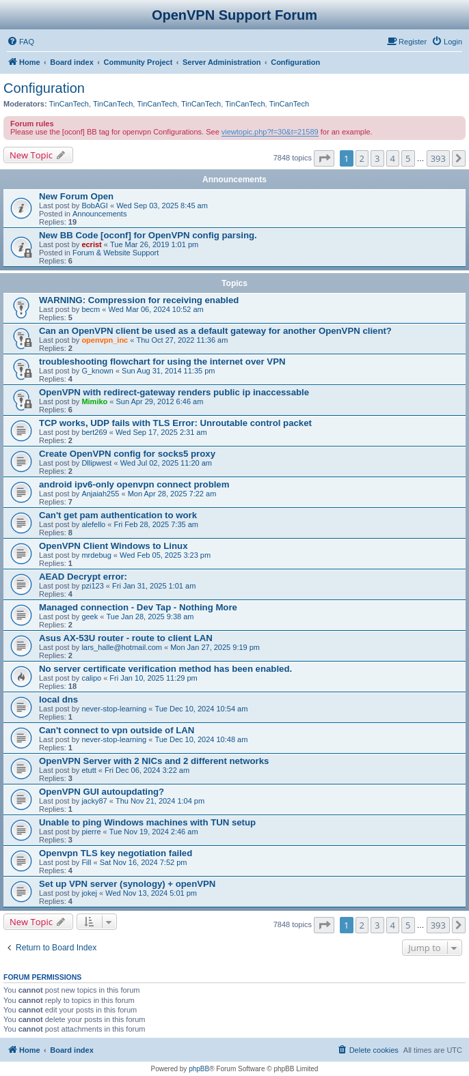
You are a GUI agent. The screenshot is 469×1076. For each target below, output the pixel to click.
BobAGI (94, 205)
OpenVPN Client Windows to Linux (113, 546)
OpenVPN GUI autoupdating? (101, 792)
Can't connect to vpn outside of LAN (116, 730)
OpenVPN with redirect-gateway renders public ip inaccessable (174, 392)
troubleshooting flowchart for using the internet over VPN (162, 361)
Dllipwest (96, 463)
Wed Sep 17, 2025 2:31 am (161, 432)
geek (89, 616)
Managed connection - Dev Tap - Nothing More (138, 607)
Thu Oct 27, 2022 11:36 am (182, 340)
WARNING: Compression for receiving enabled (139, 300)
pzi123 (92, 586)
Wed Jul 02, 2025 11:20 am (166, 463)
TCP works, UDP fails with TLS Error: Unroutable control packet (175, 423)
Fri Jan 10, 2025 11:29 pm (153, 678)
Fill (86, 862)
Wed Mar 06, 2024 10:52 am (156, 309)
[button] (324, 158)
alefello (93, 524)
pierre (90, 831)
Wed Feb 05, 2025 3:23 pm (165, 555)
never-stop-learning (113, 709)
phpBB (199, 1069)
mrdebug (96, 555)
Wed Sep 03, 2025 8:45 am (162, 205)
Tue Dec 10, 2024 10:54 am (201, 709)
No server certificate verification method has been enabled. (165, 669)
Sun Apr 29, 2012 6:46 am (160, 401)
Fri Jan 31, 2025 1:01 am (154, 586)
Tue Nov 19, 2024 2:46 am (153, 831)
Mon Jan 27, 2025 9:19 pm (215, 647)
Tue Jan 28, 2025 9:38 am (149, 616)
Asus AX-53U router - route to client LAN (126, 638)
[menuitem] (20, 41)
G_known (97, 371)
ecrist (91, 244)
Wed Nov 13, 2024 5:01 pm (151, 893)
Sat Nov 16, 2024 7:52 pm (143, 862)
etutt (88, 770)
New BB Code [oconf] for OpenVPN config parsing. (148, 235)
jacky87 (94, 801)
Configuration (44, 88)
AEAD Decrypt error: (83, 576)
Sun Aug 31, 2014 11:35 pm (168, 371)
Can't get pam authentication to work (118, 515)
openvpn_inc (104, 340)
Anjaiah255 (100, 494)
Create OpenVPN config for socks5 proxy (127, 454)
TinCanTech (69, 104)
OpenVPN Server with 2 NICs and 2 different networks (154, 761)
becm (90, 309)
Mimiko (94, 401)
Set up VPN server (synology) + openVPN (127, 884)
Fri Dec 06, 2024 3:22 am (147, 770)
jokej (89, 893)
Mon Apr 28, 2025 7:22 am (172, 494)
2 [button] (362, 158)
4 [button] (392, 158)
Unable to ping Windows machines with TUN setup (147, 822)
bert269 (94, 432)
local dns (58, 699)
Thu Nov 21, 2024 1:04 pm (160, 801)
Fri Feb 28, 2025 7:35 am (155, 524)
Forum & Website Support (115, 253)
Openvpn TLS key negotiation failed (115, 853)
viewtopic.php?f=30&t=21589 (270, 132)
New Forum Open (76, 196)
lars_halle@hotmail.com (121, 647)
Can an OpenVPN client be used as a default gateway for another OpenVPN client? (215, 331)
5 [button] (407, 158)
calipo (91, 678)
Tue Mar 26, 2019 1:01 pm (154, 244)
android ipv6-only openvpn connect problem (134, 484)
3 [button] (377, 158)
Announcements (99, 214)
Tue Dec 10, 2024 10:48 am (201, 739)
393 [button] (438, 158)
